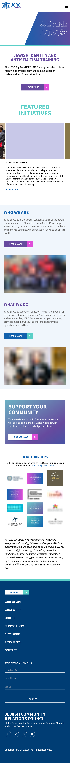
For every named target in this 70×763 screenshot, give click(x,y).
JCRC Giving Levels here (42, 465)
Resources (13, 642)
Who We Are (13, 602)
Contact (11, 650)
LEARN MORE (32, 87)
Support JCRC (14, 626)
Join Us (10, 618)
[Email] (35, 687)
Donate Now (21, 437)
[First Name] (35, 670)
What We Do (13, 610)
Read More (12, 189)
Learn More (16, 244)
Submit (33, 699)
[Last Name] (35, 678)
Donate (14, 592)
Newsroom (12, 634)
